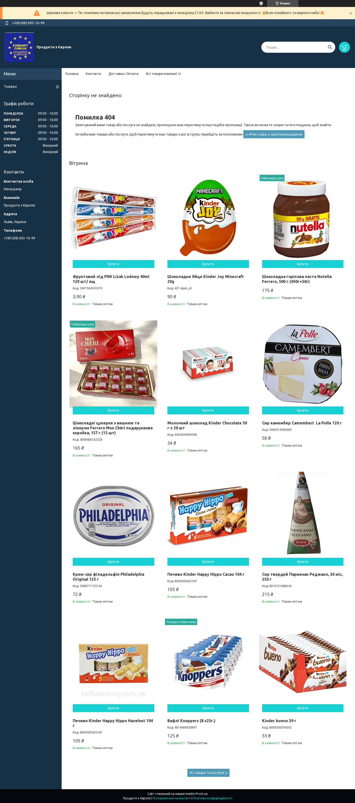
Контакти (93, 74)
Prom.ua (202, 793)
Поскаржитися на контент (172, 798)
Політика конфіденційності (212, 798)
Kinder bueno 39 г (279, 720)
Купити (113, 264)
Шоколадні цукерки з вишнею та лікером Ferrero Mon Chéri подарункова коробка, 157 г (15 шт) (113, 428)
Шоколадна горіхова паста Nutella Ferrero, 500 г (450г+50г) (297, 279)
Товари (10, 86)
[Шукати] (329, 47)
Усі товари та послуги (206, 773)
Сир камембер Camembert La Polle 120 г (302, 423)
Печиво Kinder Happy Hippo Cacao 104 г (206, 574)
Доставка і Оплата (123, 74)
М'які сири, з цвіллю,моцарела (275, 134)
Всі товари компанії (161, 74)
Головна (71, 74)
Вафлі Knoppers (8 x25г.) (191, 720)
